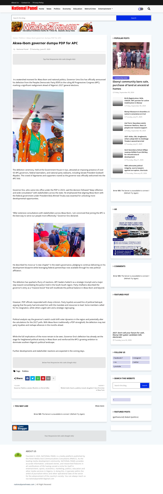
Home (41, 9)
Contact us (25, 2)
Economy (67, 9)
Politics (57, 9)
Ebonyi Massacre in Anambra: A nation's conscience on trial (137, 112)
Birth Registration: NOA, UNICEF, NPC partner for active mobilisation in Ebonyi (136, 100)
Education (77, 9)
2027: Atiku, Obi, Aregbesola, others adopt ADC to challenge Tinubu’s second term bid (136, 138)
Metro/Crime (90, 9)
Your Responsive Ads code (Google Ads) (59, 436)
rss (115, 362)
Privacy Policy (38, 2)
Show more (99, 406)
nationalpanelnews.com (24, 484)
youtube (117, 366)
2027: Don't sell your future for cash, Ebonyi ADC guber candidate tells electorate (129, 335)
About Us (15, 2)
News (49, 9)
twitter (136, 362)
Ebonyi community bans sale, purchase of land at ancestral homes (131, 85)
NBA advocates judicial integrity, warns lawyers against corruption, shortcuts (135, 167)
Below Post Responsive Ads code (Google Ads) (59, 362)
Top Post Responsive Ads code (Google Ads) (59, 59)
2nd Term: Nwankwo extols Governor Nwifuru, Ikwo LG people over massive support (135, 125)
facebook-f (118, 358)
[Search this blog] (64, 18)
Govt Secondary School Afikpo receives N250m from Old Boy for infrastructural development (136, 153)
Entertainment (104, 9)
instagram (137, 358)
